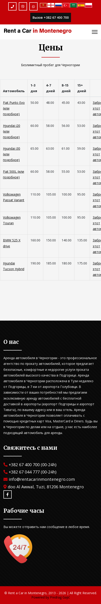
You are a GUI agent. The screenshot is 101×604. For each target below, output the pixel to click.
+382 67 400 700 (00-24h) (32, 464)
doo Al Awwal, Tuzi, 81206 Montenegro (46, 486)
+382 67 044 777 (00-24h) (32, 472)
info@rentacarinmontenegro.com (42, 479)
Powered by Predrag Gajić (50, 597)
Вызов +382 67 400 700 (51, 17)
